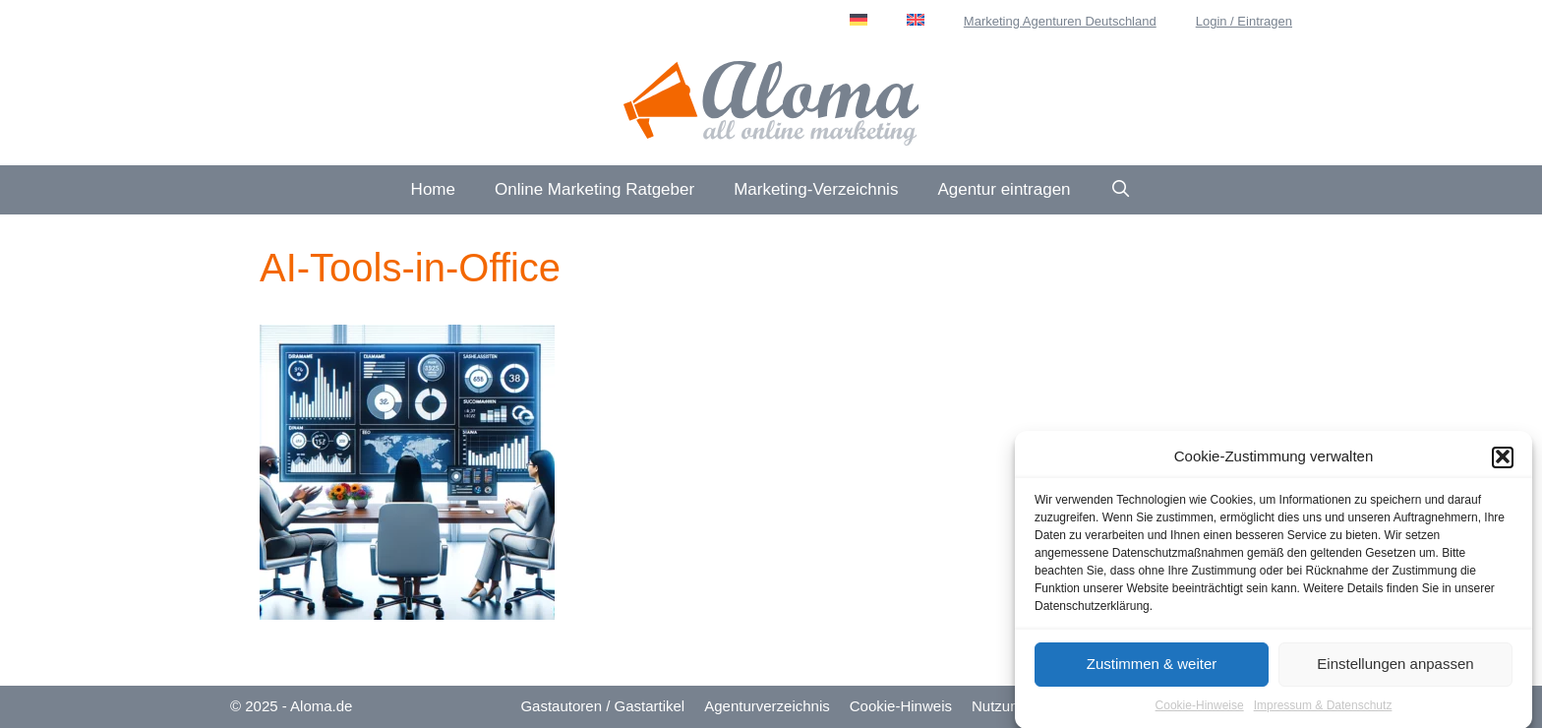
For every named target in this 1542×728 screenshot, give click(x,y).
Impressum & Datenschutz (1323, 708)
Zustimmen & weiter (1152, 666)
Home (433, 189)
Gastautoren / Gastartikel (602, 706)
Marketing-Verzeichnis (816, 189)
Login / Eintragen (1244, 21)
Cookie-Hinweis (901, 706)
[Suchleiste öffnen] (1121, 189)
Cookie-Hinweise (1200, 708)
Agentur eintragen (1003, 189)
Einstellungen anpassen (1395, 666)
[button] (1502, 460)
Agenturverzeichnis (767, 706)
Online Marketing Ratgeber (594, 189)
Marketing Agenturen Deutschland (1060, 21)
